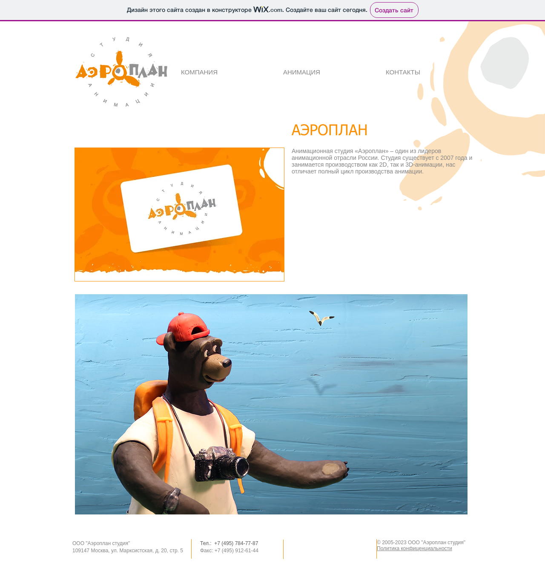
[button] (179, 214)
